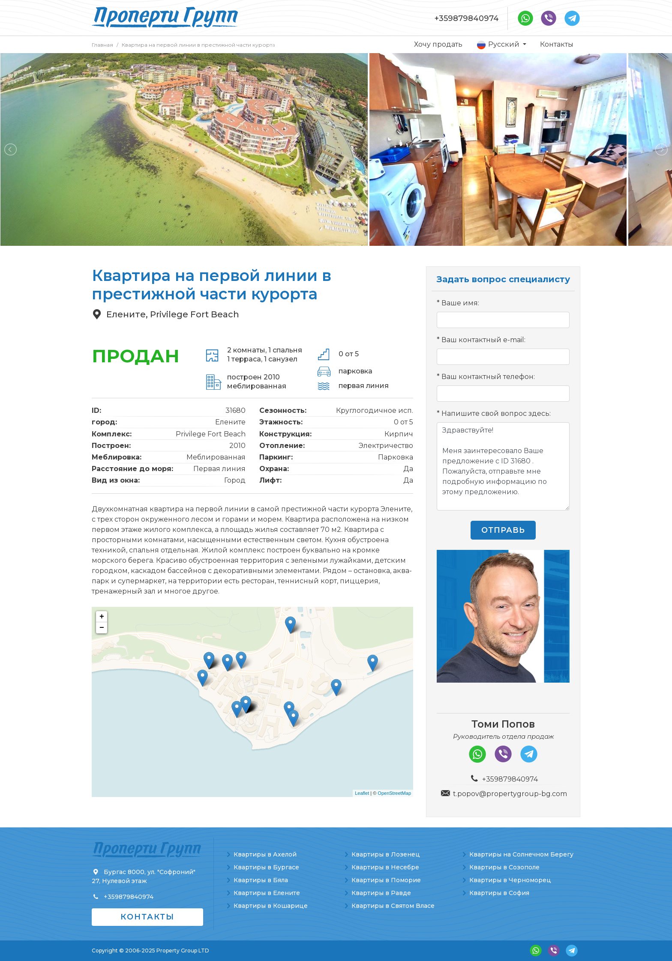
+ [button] (101, 617)
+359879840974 (467, 18)
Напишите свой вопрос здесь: (496, 413)
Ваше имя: (460, 303)
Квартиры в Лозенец (385, 854)
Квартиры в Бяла (261, 880)
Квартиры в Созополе (504, 867)
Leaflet (362, 793)
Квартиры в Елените (267, 893)
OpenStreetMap (394, 793)
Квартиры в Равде (381, 893)
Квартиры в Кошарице (271, 906)
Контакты (556, 44)
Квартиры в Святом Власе (393, 906)
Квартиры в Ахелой (265, 854)
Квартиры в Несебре (385, 867)
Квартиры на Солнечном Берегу (521, 854)
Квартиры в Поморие (386, 880)
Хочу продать (438, 44)
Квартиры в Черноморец (510, 880)
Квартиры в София (499, 893)
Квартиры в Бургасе (266, 867)
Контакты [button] (147, 917)
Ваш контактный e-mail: (483, 340)
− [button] (101, 628)
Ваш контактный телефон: (488, 377)
